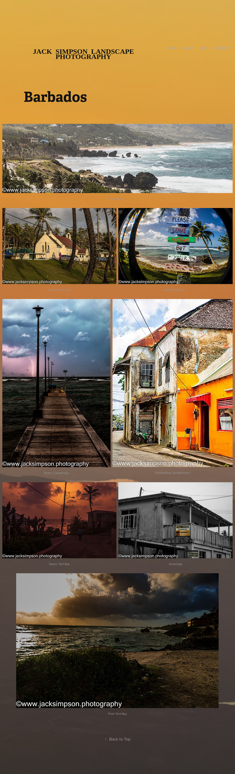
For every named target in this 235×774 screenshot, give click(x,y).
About (188, 48)
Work (172, 48)
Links (203, 48)
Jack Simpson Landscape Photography (85, 53)
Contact (221, 48)
